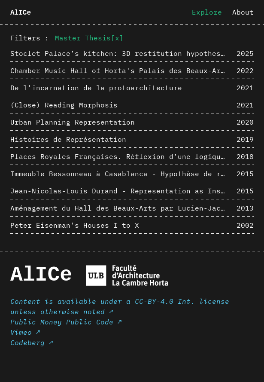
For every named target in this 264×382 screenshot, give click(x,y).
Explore (207, 12)
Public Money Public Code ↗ (66, 322)
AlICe (20, 13)
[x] (117, 38)
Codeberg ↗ (31, 342)
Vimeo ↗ (25, 332)
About (243, 12)
